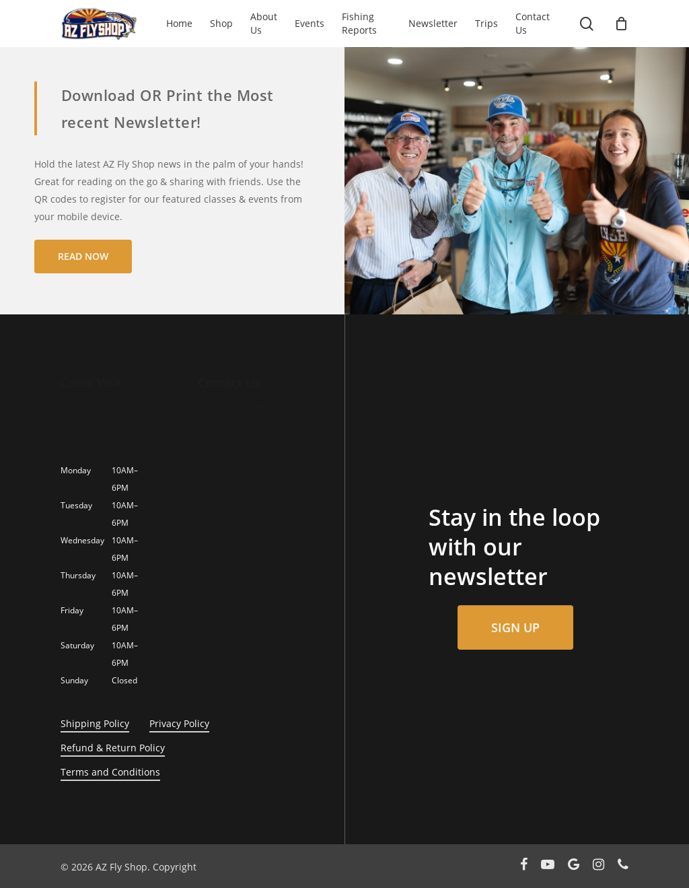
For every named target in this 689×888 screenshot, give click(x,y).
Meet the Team (232, 456)
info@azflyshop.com (243, 424)
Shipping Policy (95, 723)
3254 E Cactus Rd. (101, 407)
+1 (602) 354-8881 (237, 407)
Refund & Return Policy (113, 747)
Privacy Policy (179, 723)
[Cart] (621, 23)
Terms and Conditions (110, 771)
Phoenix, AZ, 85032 (102, 438)
